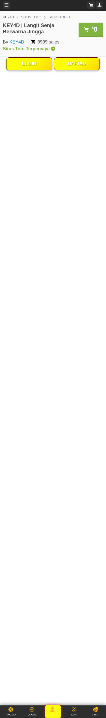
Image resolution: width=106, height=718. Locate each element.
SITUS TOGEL (60, 17)
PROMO (11, 711)
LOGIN (29, 63)
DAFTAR (77, 63)
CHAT (95, 711)
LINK (74, 711)
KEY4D (8, 17)
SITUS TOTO (31, 17)
